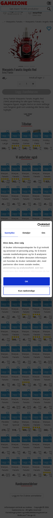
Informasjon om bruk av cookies (18, 507)
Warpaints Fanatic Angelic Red (39, 21)
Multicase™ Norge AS (26, 515)
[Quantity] (26, 84)
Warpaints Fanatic (14, 21)
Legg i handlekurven (26, 91)
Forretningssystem (14, 512)
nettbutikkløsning (32, 512)
